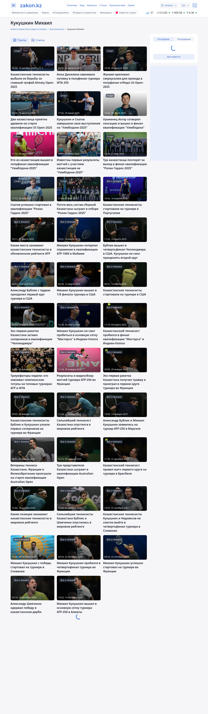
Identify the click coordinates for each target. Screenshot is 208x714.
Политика (72, 5)
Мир (82, 5)
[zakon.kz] (31, 5)
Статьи (103, 5)
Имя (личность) (57, 29)
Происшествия (117, 5)
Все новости (173, 56)
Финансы (92, 5)
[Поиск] (195, 5)
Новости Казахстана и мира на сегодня (29, 29)
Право (131, 5)
